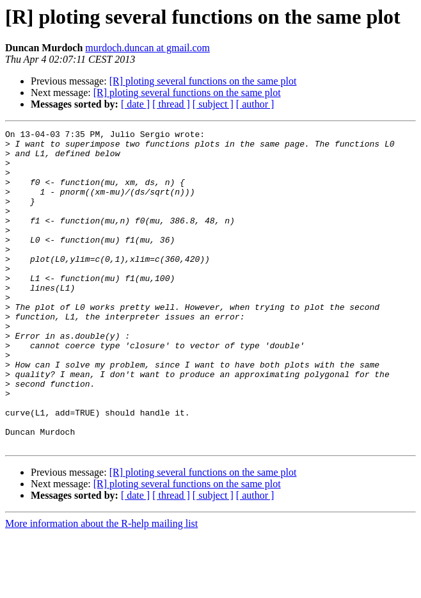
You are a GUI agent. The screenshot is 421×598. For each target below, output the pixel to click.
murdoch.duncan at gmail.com (147, 47)
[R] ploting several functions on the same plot (203, 81)
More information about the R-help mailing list (101, 586)
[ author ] (255, 104)
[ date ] (135, 104)
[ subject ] (213, 104)
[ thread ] (171, 104)
